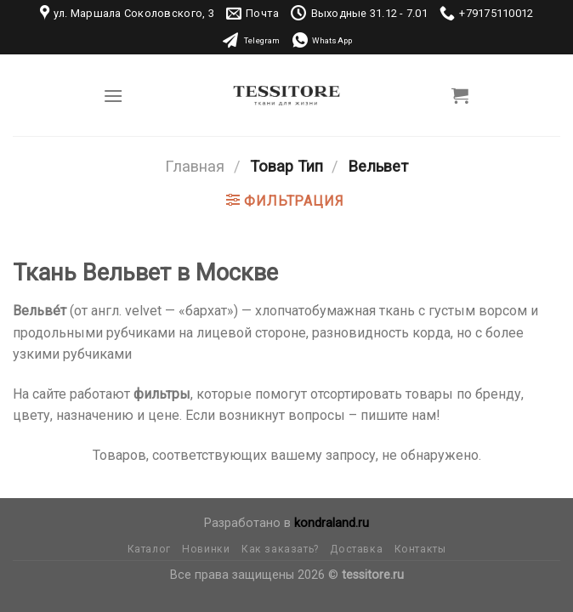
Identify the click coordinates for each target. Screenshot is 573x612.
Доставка (356, 549)
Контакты (420, 549)
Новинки (206, 549)
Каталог (149, 549)
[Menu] (113, 95)
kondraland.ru (331, 523)
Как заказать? (280, 549)
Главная (194, 166)
